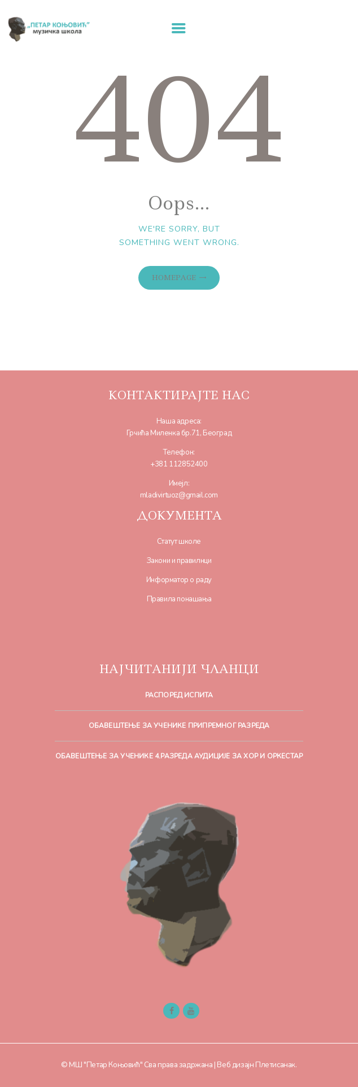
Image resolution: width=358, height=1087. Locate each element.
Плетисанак (275, 1065)
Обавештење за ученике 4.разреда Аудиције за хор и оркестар (179, 756)
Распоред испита (179, 695)
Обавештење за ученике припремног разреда (179, 725)
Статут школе (179, 541)
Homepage (174, 277)
